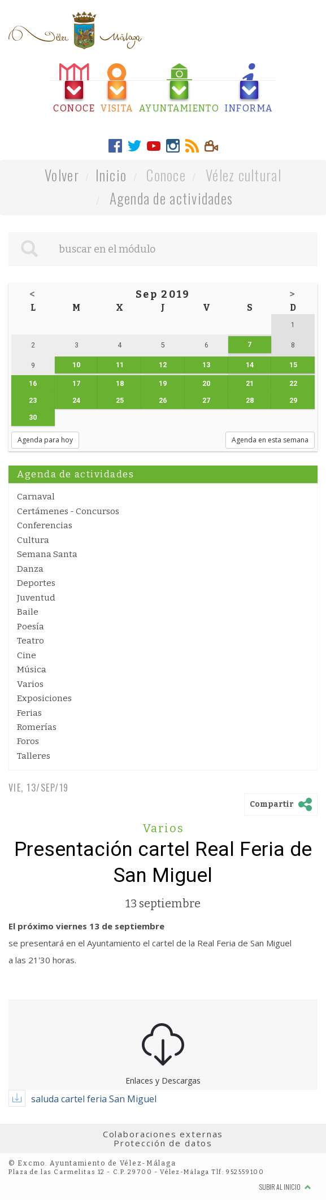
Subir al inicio (285, 1187)
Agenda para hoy (45, 440)
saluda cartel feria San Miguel (94, 1099)
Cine (26, 655)
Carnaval (36, 497)
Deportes (36, 583)
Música (31, 669)
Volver (62, 174)
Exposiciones (44, 698)
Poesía (30, 626)
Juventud (36, 598)
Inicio (111, 174)
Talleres (33, 756)
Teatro (30, 641)
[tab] (74, 88)
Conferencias (44, 525)
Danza (30, 569)
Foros (28, 741)
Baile (27, 612)
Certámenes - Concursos (68, 511)
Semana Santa (47, 554)
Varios (30, 684)
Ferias (29, 713)
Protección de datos (163, 1143)
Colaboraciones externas (163, 1134)
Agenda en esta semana (270, 440)
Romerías (36, 727)
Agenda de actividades (171, 198)
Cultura (33, 540)
